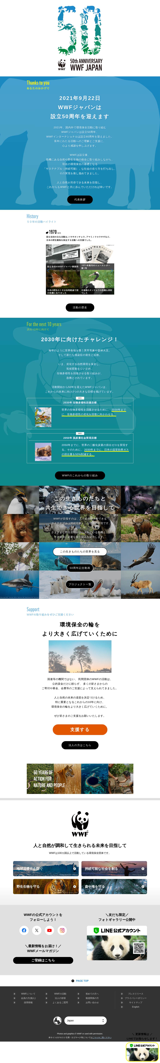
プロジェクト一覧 (80, 584)
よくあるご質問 (60, 1002)
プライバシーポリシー (136, 998)
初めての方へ (92, 994)
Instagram (62, 930)
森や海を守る (115, 889)
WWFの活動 (60, 994)
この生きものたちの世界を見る (80, 551)
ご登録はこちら (43, 960)
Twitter (36, 930)
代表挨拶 (80, 199)
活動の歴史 (80, 307)
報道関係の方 (92, 998)
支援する (80, 729)
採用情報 (28, 1002)
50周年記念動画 (80, 567)
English (135, 1007)
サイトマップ (135, 1002)
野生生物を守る (47, 889)
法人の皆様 (60, 998)
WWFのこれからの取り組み (80, 475)
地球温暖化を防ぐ (47, 871)
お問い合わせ (92, 1002)
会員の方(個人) (28, 998)
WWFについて (28, 994)
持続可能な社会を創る (115, 871)
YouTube (49, 930)
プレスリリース (135, 994)
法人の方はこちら (80, 745)
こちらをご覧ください (102, 1037)
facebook (24, 930)
